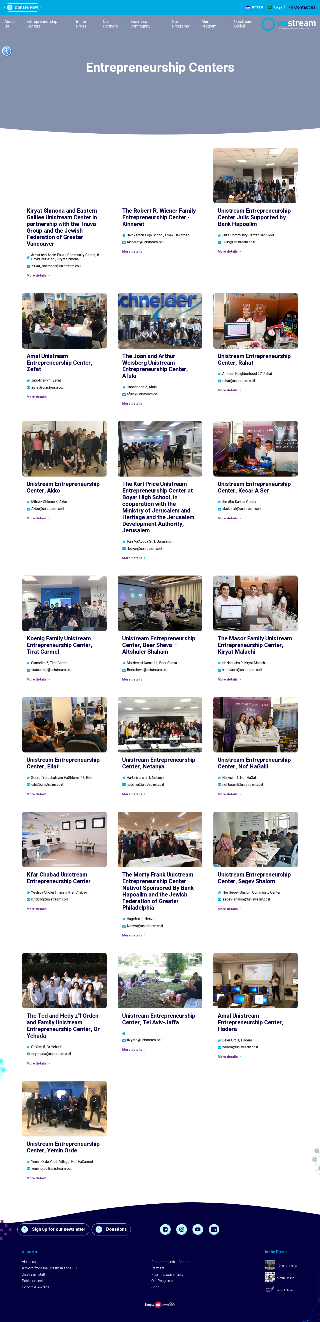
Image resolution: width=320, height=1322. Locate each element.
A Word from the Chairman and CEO (49, 1268)
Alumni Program (209, 24)
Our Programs (180, 24)
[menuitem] (255, 7)
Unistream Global (243, 24)
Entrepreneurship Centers (42, 24)
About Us (9, 24)
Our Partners (110, 24)
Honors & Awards (35, 1287)
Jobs (155, 1287)
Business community (167, 1274)
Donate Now (22, 7)
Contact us (302, 7)
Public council (32, 1281)
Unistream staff (33, 1274)
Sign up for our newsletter (53, 1229)
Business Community (140, 24)
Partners (157, 1268)
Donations (111, 1229)
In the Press (81, 24)
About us (29, 1262)
